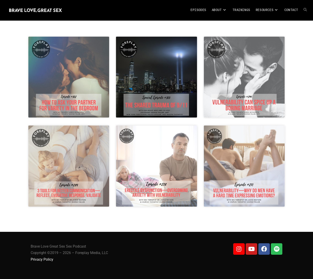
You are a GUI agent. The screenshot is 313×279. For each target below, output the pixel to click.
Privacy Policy (42, 259)
